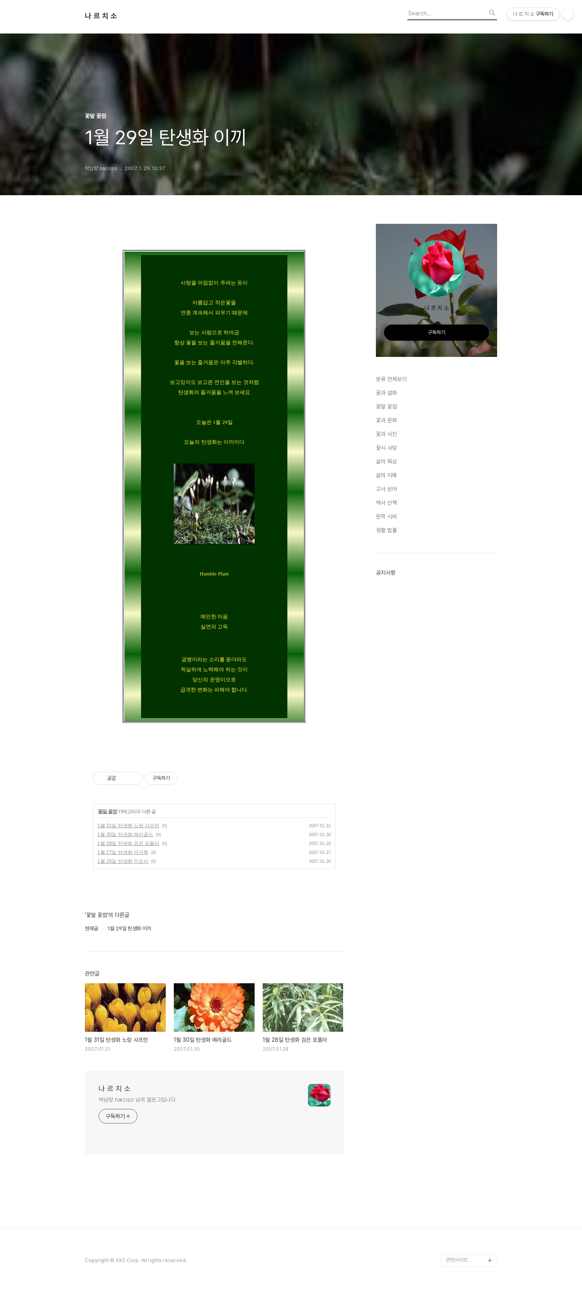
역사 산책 (386, 503)
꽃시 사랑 (386, 448)
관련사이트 (457, 1260)
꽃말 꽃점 (107, 811)
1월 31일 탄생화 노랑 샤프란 (128, 825)
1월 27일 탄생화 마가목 (122, 852)
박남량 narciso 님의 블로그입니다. (138, 1099)
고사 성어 (386, 489)
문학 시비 (386, 516)
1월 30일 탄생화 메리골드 (125, 834)
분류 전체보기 (391, 379)
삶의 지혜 (386, 475)
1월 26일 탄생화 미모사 (122, 861)
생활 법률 (386, 530)
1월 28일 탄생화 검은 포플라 (128, 843)
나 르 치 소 (101, 16)
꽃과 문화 (386, 420)
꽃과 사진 (386, 434)
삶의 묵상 (386, 461)
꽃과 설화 (386, 393)
